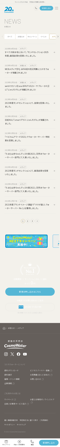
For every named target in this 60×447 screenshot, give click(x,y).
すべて (9, 36)
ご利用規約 (44, 420)
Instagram (6, 354)
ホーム (4, 328)
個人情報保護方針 (11, 420)
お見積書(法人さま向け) (40, 374)
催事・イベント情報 (12, 379)
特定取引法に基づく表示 (29, 420)
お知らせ (21, 36)
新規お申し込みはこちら (30, 291)
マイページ (8, 399)
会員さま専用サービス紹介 (15, 403)
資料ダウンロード (11, 370)
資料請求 (8, 374)
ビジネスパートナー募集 (40, 370)
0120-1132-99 (36, 8)
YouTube (25, 354)
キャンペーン (32, 36)
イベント (43, 36)
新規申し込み (46, 8)
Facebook (18, 354)
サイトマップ (21, 424)
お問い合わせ (35, 379)
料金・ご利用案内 (19, 444)
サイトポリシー (9, 424)
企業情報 (8, 383)
